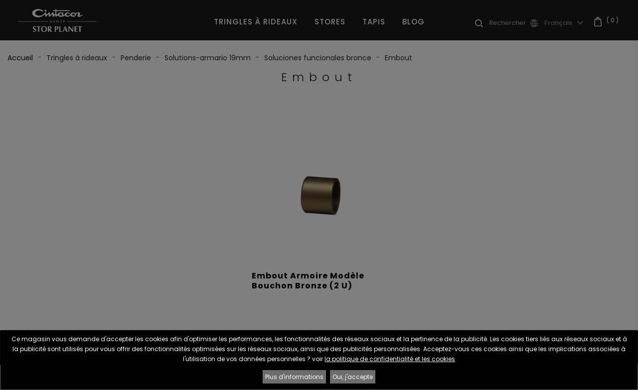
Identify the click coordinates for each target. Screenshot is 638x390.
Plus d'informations (294, 377)
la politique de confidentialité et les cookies (389, 359)
